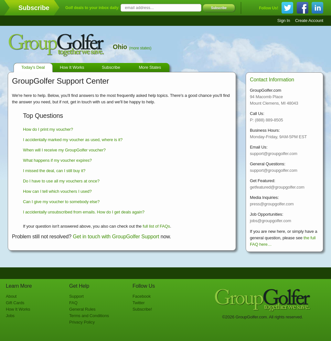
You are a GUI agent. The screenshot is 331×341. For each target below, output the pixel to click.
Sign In (283, 20)
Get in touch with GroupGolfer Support (116, 236)
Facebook (142, 296)
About (11, 296)
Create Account (309, 20)
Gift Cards (15, 302)
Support (76, 296)
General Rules (82, 309)
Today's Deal (33, 67)
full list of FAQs (156, 226)
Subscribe (219, 8)
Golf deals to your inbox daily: (92, 7)
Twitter (138, 302)
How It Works (72, 67)
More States (150, 67)
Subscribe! (142, 309)
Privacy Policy (82, 322)
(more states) (140, 48)
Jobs (10, 315)
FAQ (73, 302)
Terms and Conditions (89, 315)
